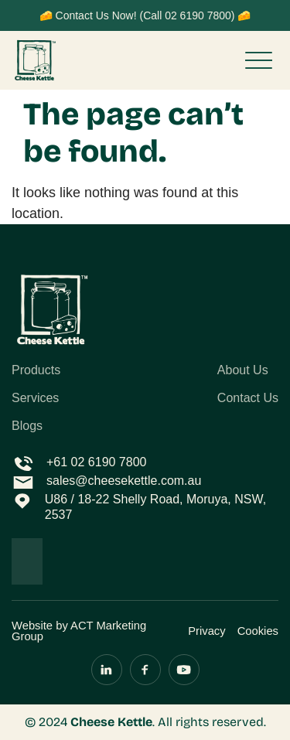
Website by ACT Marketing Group (79, 631)
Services (35, 398)
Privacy (206, 631)
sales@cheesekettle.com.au (123, 480)
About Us (242, 370)
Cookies (257, 631)
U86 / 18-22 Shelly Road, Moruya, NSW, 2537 (155, 507)
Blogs (27, 426)
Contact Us (247, 398)
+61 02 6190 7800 (96, 462)
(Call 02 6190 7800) (186, 15)
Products (36, 370)
